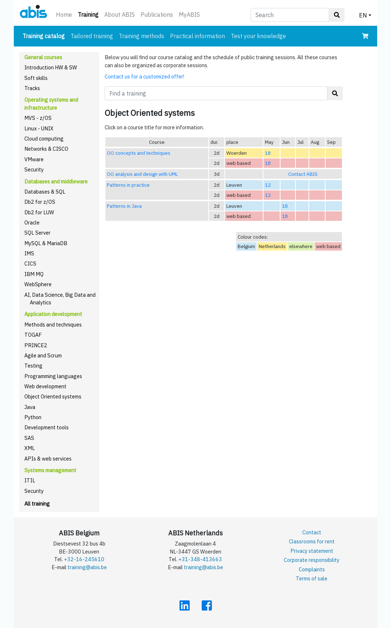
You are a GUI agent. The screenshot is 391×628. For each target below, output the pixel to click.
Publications (157, 14)
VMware (34, 159)
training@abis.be (87, 567)
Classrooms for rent (312, 541)
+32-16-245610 (84, 559)
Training (89, 14)
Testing (33, 365)
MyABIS (189, 14)
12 (268, 185)
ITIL (29, 480)
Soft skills (36, 77)
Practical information (197, 36)
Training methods (141, 36)
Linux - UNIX (38, 128)
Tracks (32, 88)
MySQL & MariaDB (45, 243)
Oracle (32, 222)
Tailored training (91, 36)
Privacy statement (311, 550)
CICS (30, 263)
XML (29, 448)
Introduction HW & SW (50, 67)
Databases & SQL (44, 191)
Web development (45, 386)
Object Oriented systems (52, 396)
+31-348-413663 (200, 559)
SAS (29, 437)
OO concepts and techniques (138, 153)
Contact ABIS (303, 174)
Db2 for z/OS (39, 201)
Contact (311, 532)
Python (32, 417)
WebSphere (38, 284)
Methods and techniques (53, 324)
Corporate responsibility (311, 559)
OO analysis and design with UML (142, 174)
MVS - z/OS (38, 117)
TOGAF (33, 334)
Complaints (312, 569)
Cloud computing (44, 138)
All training (37, 503)
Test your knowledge (258, 36)
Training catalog (45, 35)
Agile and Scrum (43, 355)
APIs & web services (48, 458)
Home (64, 14)
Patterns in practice (128, 185)
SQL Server (37, 232)
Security (34, 169)
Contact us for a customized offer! (144, 76)
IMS (29, 253)
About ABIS (119, 14)
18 (268, 153)
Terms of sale (311, 578)
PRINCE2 (35, 345)
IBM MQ (34, 274)
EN (363, 15)
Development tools (46, 427)
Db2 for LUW (39, 212)
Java (29, 407)
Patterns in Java (124, 206)
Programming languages (53, 376)
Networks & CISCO (46, 148)
